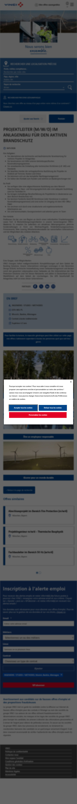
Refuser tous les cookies (53, 408)
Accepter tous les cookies (23, 408)
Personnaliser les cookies (38, 415)
